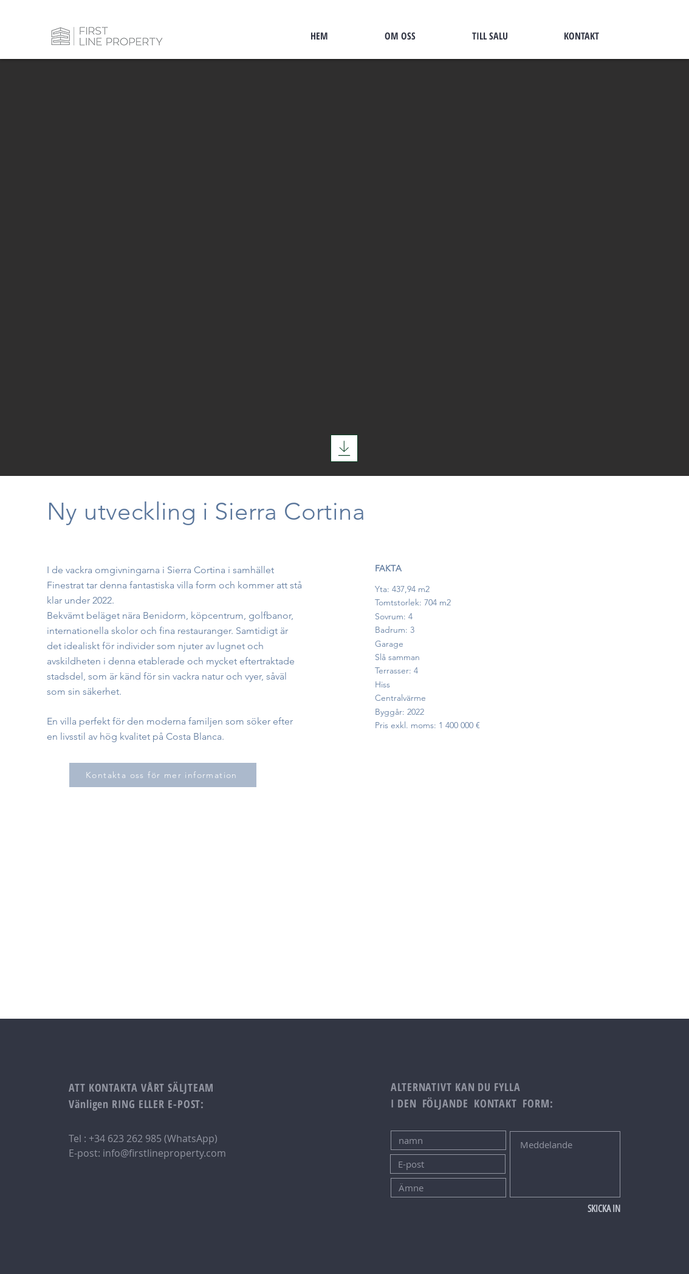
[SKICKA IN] (580, 1209)
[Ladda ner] (344, 448)
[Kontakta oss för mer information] (162, 775)
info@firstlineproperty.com (164, 1153)
